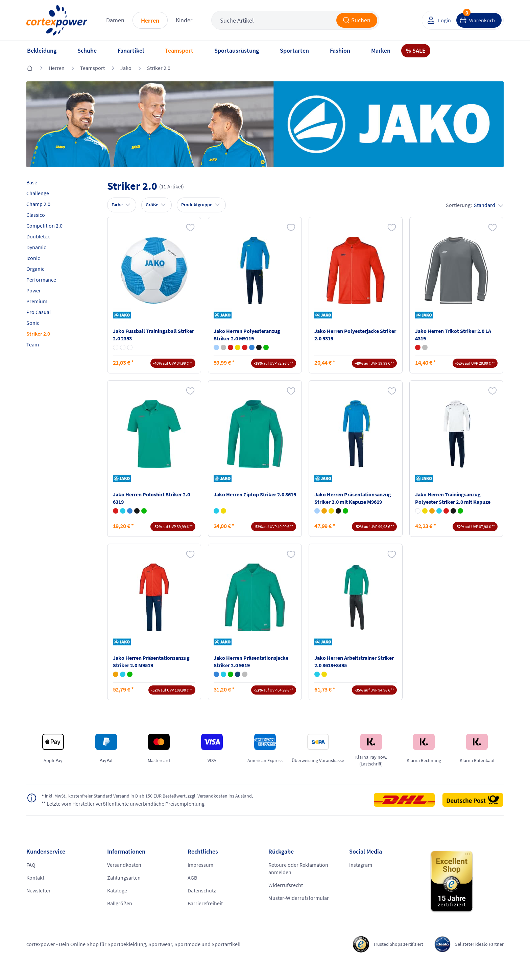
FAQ (30, 864)
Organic (35, 268)
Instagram (360, 864)
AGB (192, 877)
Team (32, 344)
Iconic (33, 258)
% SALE (416, 50)
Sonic (32, 322)
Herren (150, 20)
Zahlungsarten (124, 877)
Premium (36, 301)
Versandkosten (124, 864)
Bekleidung (41, 50)
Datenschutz (202, 890)
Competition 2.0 (44, 225)
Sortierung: (474, 205)
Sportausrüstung (236, 50)
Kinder (184, 20)
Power (33, 290)
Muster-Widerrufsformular (298, 897)
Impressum (200, 864)
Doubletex (38, 236)
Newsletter (38, 890)
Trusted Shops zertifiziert (388, 944)
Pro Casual (38, 312)
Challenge (37, 193)
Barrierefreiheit (205, 903)
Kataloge (117, 890)
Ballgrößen (119, 903)
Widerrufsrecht (285, 885)
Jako (125, 68)
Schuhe (87, 50)
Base (31, 182)
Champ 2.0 (38, 204)
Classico (35, 214)
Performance (41, 279)
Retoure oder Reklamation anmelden (298, 868)
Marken (380, 50)
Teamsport (179, 50)
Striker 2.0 (158, 68)
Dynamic (36, 247)
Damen (115, 20)
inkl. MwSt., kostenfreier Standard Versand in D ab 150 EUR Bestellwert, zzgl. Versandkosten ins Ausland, (161, 796)
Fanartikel (131, 50)
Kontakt (35, 877)
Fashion (340, 50)
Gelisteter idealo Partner (476, 944)
